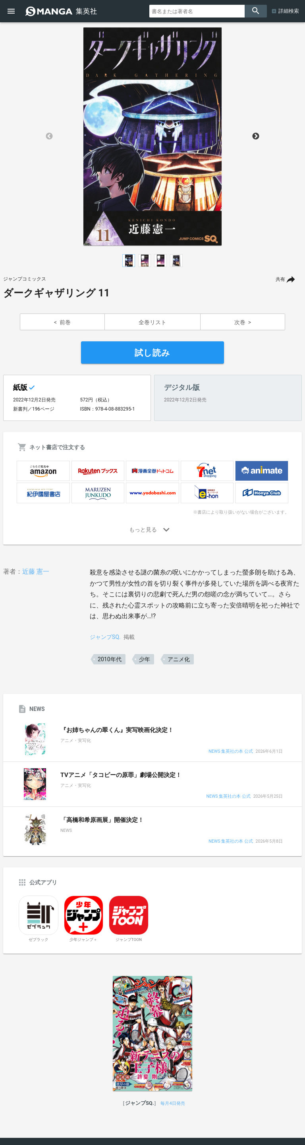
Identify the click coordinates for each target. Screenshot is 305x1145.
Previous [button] (49, 136)
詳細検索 (288, 11)
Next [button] (256, 136)
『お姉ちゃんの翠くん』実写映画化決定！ (117, 730)
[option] (152, 136)
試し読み (152, 353)
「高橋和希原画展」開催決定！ (102, 820)
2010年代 (109, 659)
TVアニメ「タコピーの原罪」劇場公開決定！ (120, 775)
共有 (280, 279)
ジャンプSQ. (105, 637)
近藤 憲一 (35, 571)
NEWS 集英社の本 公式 (230, 752)
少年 (144, 659)
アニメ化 (179, 659)
